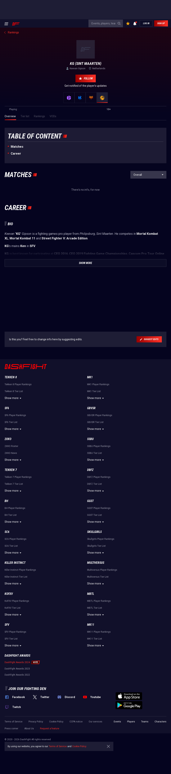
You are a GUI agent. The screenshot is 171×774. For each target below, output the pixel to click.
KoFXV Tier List (12, 608)
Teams (144, 721)
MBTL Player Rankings (99, 601)
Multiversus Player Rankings (102, 570)
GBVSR (91, 408)
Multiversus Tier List (98, 576)
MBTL (90, 594)
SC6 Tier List (11, 546)
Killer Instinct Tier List (16, 576)
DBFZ (90, 470)
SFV (7, 624)
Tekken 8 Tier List (14, 391)
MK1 (90, 377)
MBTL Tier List (94, 608)
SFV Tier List (11, 638)
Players (131, 721)
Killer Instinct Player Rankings (20, 570)
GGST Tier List (94, 515)
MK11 (90, 624)
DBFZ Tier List (94, 484)
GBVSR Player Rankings (99, 415)
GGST (90, 501)
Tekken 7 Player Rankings (18, 477)
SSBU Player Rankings (98, 446)
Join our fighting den (27, 688)
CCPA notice (76, 721)
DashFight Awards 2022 (17, 674)
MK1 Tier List (94, 391)
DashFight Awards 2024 (17, 662)
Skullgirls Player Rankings (100, 539)
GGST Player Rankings (98, 508)
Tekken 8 (11, 377)
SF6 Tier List (11, 422)
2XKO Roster (11, 446)
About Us (29, 728)
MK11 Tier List (94, 638)
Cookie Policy (56, 721)
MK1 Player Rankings (98, 384)
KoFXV (9, 594)
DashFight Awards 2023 (17, 668)
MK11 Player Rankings (99, 632)
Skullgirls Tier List (96, 546)
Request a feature (49, 728)
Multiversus (95, 563)
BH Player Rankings (15, 508)
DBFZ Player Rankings (98, 477)
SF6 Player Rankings (15, 415)
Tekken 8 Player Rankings (18, 384)
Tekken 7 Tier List (14, 484)
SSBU (90, 439)
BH (6, 501)
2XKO (8, 439)
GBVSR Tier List (95, 422)
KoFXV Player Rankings (17, 601)
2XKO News (11, 453)
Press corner (11, 728)
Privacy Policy (36, 721)
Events (117, 721)
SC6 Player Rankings (15, 539)
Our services (95, 721)
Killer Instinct (15, 563)
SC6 (7, 532)
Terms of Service (13, 721)
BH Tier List (11, 515)
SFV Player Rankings (15, 632)
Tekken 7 (11, 470)
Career (16, 153)
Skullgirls (94, 532)
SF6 (7, 408)
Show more (13, 398)
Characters (160, 721)
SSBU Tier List (94, 453)
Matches (17, 146)
